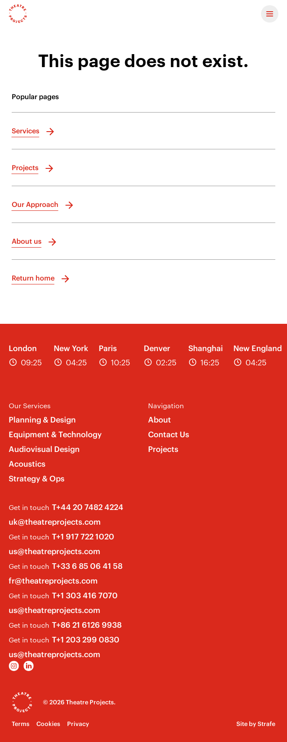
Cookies (48, 724)
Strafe (266, 724)
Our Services (30, 405)
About (159, 420)
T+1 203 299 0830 (85, 640)
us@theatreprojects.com (54, 551)
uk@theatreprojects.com (55, 522)
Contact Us (168, 434)
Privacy (78, 724)
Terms (20, 724)
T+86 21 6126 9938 (87, 625)
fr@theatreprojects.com (53, 581)
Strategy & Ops (36, 479)
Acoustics (27, 464)
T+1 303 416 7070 (85, 595)
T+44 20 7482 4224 (87, 507)
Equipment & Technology (55, 434)
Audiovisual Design (44, 449)
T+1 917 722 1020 (83, 537)
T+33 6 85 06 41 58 (87, 566)
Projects (163, 449)
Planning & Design (42, 420)
